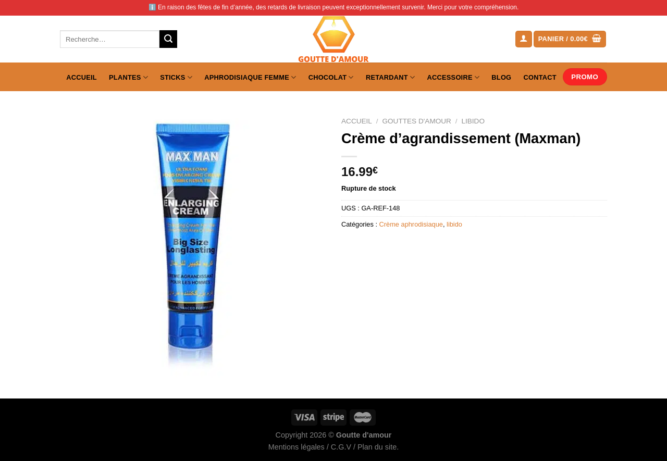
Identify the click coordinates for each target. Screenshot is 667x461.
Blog (501, 77)
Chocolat (331, 77)
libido (473, 121)
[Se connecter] (523, 39)
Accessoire (453, 77)
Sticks (176, 77)
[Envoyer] (168, 39)
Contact (540, 77)
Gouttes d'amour (416, 121)
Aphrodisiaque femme (250, 77)
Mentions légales (296, 447)
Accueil (81, 77)
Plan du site (377, 447)
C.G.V (341, 447)
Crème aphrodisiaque (411, 224)
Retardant (390, 77)
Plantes (128, 77)
